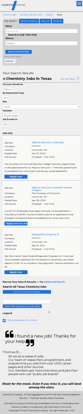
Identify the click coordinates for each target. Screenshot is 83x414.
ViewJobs (7, 111)
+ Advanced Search (12, 56)
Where (9, 38)
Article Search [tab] (29, 21)
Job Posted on (10, 119)
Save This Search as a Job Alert (22, 306)
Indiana (49, 14)
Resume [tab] (57, 21)
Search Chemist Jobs (18, 52)
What (8, 26)
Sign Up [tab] (45, 21)
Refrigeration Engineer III (45, 234)
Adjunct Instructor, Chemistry (48, 142)
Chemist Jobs (9, 14)
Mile (5, 102)
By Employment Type (13, 93)
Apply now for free (16, 223)
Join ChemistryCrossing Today (27, 292)
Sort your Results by (13, 84)
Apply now (16, 176)
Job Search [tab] (10, 21)
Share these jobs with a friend (22, 320)
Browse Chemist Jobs (31, 14)
